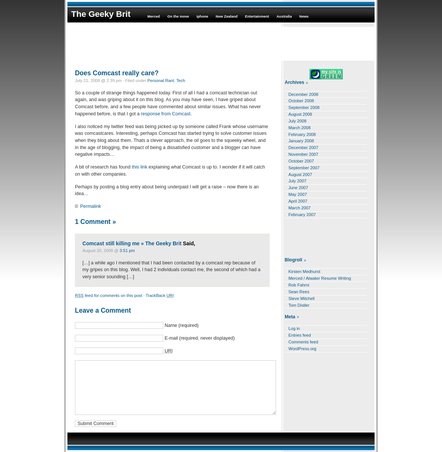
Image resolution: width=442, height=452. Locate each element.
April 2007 (298, 201)
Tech (180, 80)
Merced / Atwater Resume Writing (319, 278)
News (304, 16)
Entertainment (257, 16)
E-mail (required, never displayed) (199, 338)
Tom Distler (298, 305)
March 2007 (299, 208)
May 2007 (297, 194)
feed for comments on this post (108, 295)
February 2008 (302, 134)
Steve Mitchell (301, 298)
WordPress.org (302, 348)
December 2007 (303, 147)
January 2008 (301, 141)
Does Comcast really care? (116, 73)
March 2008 (299, 127)
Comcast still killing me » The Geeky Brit (132, 243)
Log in (294, 328)
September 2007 (304, 168)
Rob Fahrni (298, 285)
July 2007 (297, 181)
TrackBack (160, 295)
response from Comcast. (166, 113)
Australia (284, 16)
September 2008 (304, 107)
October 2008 (301, 100)
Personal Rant (161, 80)
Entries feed (299, 335)
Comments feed (303, 342)
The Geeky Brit (100, 14)
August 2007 (300, 174)
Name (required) (181, 325)
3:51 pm (127, 250)
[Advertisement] (221, 44)
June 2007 (298, 187)
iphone (202, 16)
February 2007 (302, 214)
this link (140, 167)
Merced (153, 16)
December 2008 (303, 94)
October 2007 (301, 161)
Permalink (90, 206)
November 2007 (303, 154)
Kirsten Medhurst (304, 271)
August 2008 (300, 114)
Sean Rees (298, 291)
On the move (178, 16)
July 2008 (297, 121)
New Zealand (226, 16)
